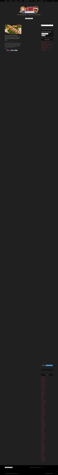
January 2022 (43, 391)
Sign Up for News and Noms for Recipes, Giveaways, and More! (46, 32)
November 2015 (43, 459)
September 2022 (43, 387)
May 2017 (42, 441)
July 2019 (42, 416)
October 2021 (43, 393)
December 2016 (43, 446)
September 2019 (43, 414)
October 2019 (43, 413)
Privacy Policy (42, 467)
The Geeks (35, 0)
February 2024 (43, 379)
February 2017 (43, 444)
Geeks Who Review (27, 0)
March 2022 (43, 390)
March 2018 (43, 432)
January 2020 (43, 410)
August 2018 (43, 427)
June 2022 (42, 388)
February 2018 (43, 433)
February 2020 (43, 409)
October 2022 (43, 386)
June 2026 (42, 376)
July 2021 (42, 396)
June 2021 (42, 397)
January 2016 (43, 457)
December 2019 (43, 411)
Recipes (6, 0)
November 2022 (43, 385)
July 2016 (42, 451)
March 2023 (43, 383)
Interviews (20, 0)
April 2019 (42, 419)
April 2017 (42, 442)
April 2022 (42, 389)
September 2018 (43, 426)
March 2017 (43, 443)
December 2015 (43, 458)
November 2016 (43, 447)
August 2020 (43, 404)
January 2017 (43, 445)
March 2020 (43, 408)
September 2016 (43, 449)
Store (46, 0)
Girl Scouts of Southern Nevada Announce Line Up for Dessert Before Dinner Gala (12, 38)
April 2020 (42, 407)
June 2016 (42, 452)
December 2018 (43, 423)
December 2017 (43, 435)
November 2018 (43, 424)
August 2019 (43, 415)
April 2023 (42, 382)
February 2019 (43, 421)
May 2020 (42, 406)
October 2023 (43, 381)
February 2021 (43, 400)
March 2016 (43, 455)
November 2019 (43, 412)
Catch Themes (51, 473)
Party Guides (16, 0)
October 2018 (43, 425)
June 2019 (42, 417)
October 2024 (43, 378)
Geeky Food (10, 0)
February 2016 (43, 456)
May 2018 (42, 430)
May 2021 (42, 398)
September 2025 (43, 377)
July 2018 (42, 428)
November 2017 (43, 436)
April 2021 (42, 399)
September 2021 (43, 394)
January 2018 (43, 434)
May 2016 (42, 453)
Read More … (15, 47)
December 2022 (43, 384)
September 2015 (43, 461)
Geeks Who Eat (11, 473)
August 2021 (43, 395)
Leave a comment (12, 41)
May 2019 (42, 418)
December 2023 (43, 380)
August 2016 (43, 450)
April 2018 (42, 431)
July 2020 (42, 405)
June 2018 (42, 429)
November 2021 (43, 392)
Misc (32, 0)
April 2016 (42, 454)
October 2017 (43, 437)
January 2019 (43, 422)
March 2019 (43, 420)
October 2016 (43, 448)
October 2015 (43, 460)
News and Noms (41, 0)
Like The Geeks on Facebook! (47, 369)
